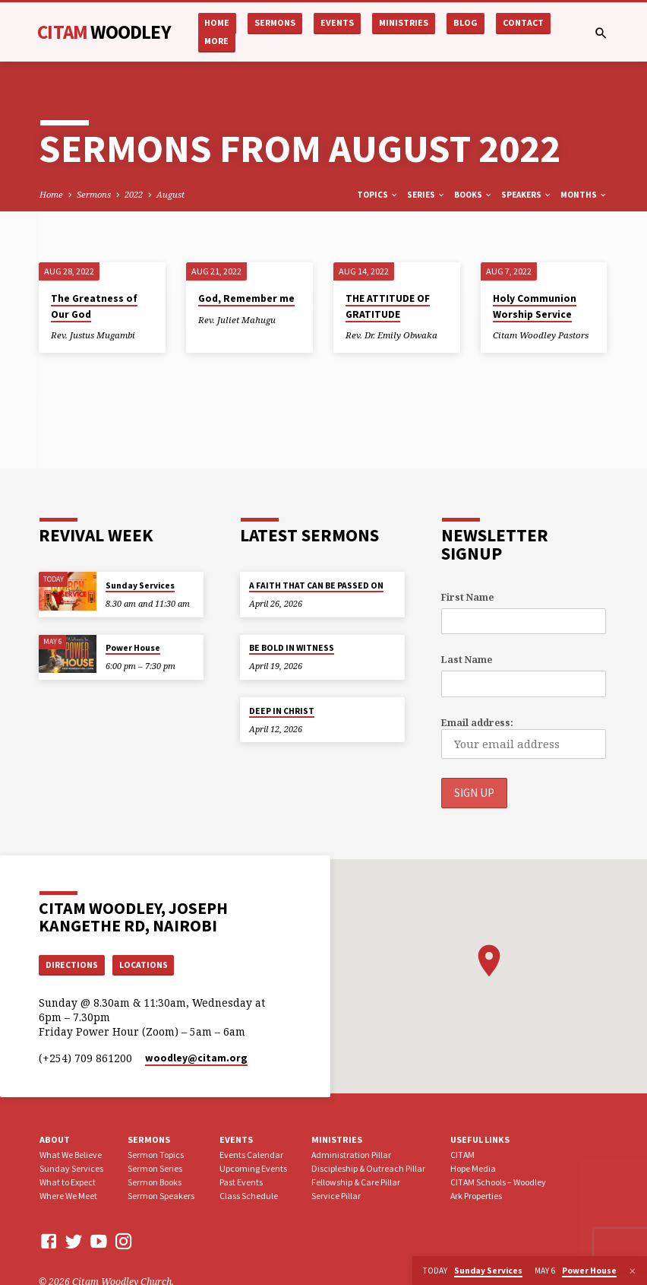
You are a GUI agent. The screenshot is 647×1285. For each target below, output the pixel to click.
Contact (523, 22)
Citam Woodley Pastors (541, 335)
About (54, 1140)
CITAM (104, 32)
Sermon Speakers (161, 1196)
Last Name (466, 659)
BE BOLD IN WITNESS (291, 647)
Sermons (274, 22)
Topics (378, 194)
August (170, 194)
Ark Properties (476, 1196)
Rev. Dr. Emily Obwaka (391, 335)
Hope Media (473, 1170)
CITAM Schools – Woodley (498, 1183)
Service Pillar (336, 1196)
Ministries (403, 22)
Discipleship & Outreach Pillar (368, 1170)
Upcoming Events (253, 1170)
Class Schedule (248, 1196)
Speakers (526, 194)
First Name (467, 597)
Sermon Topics (156, 1156)
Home (216, 22)
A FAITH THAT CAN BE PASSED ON (316, 585)
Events (337, 22)
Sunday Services (140, 585)
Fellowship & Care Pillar (355, 1183)
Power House (133, 647)
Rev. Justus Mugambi (93, 335)
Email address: (477, 722)
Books (473, 194)
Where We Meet (68, 1196)
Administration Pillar (351, 1156)
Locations (148, 964)
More (216, 40)
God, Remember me (246, 298)
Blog (465, 22)
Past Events (241, 1183)
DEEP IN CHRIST (281, 711)
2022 (134, 194)
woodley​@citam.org (196, 1059)
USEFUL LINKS (480, 1140)
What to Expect (67, 1183)
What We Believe (70, 1156)
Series (426, 194)
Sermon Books (154, 1183)
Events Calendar (251, 1156)
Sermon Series (155, 1170)
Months (584, 194)
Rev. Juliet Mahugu (237, 319)
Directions (73, 964)
